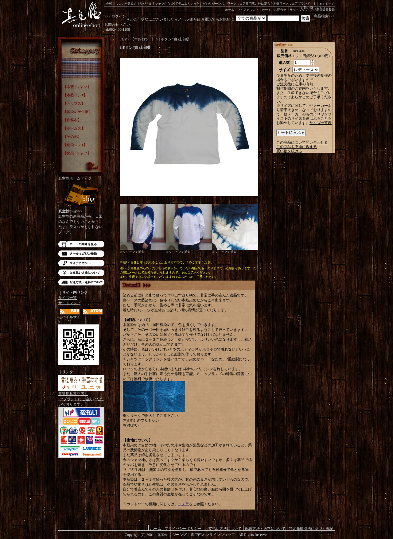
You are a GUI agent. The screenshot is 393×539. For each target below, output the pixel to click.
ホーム (229, 9)
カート (266, 9)
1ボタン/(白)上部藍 (174, 39)
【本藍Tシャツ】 (77, 87)
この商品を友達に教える (296, 147)
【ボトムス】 (74, 128)
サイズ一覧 (67, 298)
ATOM (93, 312)
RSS (70, 312)
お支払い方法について (81, 273)
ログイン (118, 16)
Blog (81, 196)
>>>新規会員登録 (323, 9)
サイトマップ (299, 9)
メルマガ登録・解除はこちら (81, 253)
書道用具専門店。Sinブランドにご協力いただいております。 (81, 397)
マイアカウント (248, 9)
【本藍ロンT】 (75, 95)
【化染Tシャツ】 (77, 153)
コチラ (183, 504)
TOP (123, 39)
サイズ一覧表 (320, 123)
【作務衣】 (72, 120)
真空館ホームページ (74, 178)
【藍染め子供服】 (77, 112)
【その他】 (72, 136)
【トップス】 (74, 103)
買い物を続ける (289, 151)
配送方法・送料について (81, 282)
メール (183, 19)
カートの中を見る (81, 244)
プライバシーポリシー (183, 528)
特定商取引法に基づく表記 (311, 528)
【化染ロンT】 (75, 145)
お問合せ (280, 9)
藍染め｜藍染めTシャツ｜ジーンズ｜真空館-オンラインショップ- (81, 15)
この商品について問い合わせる (302, 142)
